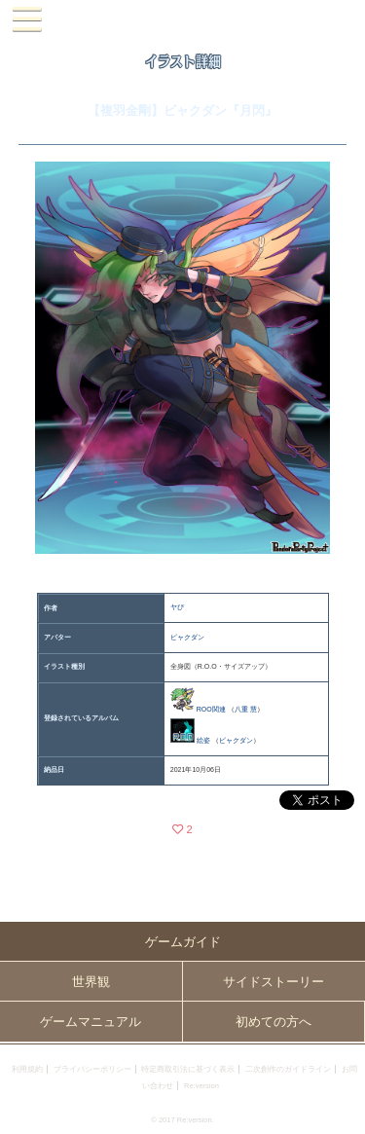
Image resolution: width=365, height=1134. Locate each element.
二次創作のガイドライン (288, 1069)
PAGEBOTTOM (343, 1110)
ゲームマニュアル (90, 1021)
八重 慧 (246, 709)
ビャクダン (187, 637)
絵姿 (203, 740)
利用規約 (27, 1069)
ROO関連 (211, 709)
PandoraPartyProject (182, 20)
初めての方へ (273, 1021)
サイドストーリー (273, 981)
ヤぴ (177, 607)
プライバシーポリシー (92, 1069)
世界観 (91, 981)
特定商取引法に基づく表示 (188, 1069)
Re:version (201, 1085)
